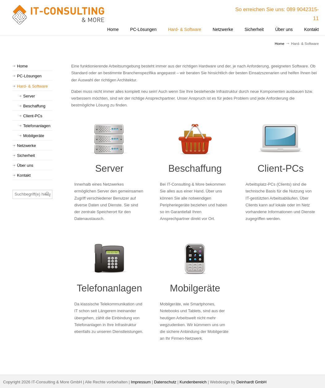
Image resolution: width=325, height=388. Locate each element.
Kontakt (24, 175)
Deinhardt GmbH (251, 382)
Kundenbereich (192, 382)
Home (279, 43)
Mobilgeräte (195, 288)
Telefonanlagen (109, 288)
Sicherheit (26, 155)
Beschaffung (195, 168)
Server (109, 168)
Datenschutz (165, 382)
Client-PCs (281, 168)
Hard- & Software (32, 86)
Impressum (141, 382)
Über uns (25, 165)
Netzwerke (26, 145)
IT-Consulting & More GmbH (58, 14)
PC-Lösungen (29, 76)
